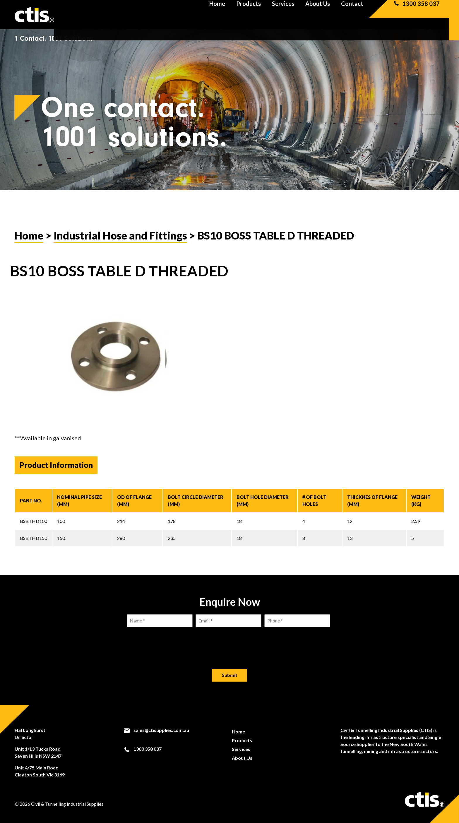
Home (217, 14)
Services (283, 14)
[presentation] (229, 643)
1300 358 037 (416, 14)
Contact (352, 14)
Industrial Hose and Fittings (120, 235)
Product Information (56, 465)
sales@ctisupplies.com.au (156, 730)
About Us (317, 14)
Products (248, 14)
